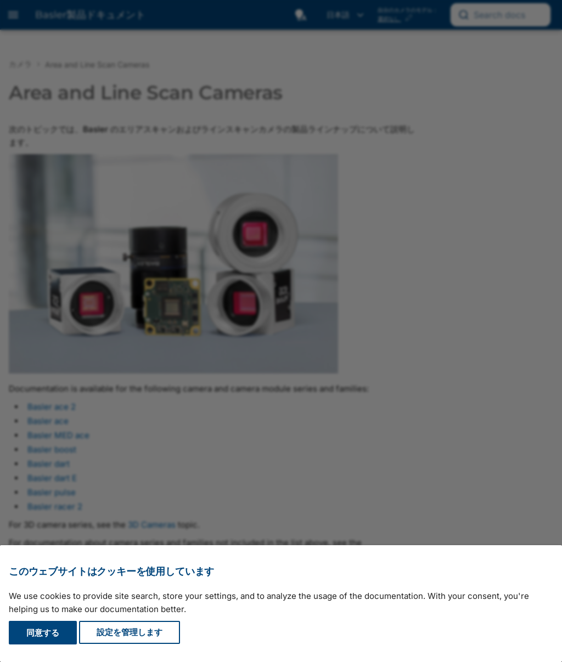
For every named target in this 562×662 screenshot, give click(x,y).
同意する (42, 632)
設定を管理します (129, 632)
